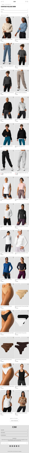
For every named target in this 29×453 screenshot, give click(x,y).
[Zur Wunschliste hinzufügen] (13, 17)
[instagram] (12, 446)
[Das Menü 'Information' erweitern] (14, 432)
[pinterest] (14, 446)
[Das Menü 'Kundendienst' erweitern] (14, 435)
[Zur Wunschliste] (26, 1)
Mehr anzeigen (14, 420)
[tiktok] (16, 446)
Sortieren (14, 9)
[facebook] (10, 446)
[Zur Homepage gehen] (14, 1)
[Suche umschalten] (3, 1)
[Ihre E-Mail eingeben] (13, 443)
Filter (14, 11)
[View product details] (7, 29)
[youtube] (19, 446)
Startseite (3, 4)
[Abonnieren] (27, 443)
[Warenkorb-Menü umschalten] (27, 1)
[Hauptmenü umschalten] (1, 1)
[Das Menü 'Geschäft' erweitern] (14, 430)
